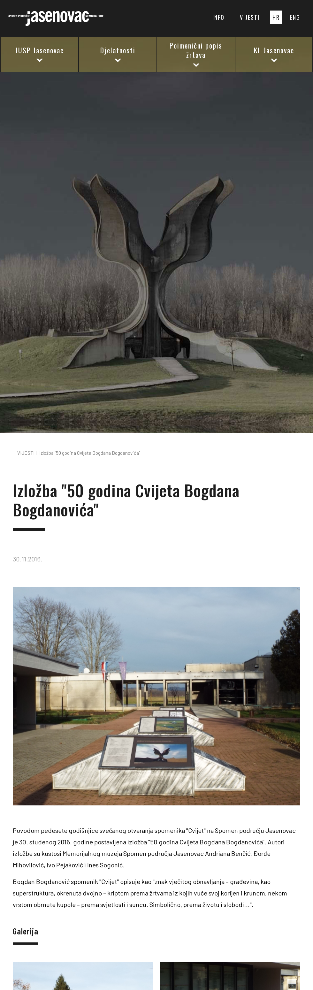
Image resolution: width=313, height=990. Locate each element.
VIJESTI (250, 17)
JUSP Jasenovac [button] (39, 54)
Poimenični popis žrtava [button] (196, 54)
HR (276, 17)
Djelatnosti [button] (117, 54)
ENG (295, 17)
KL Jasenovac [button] (274, 54)
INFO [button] (218, 17)
